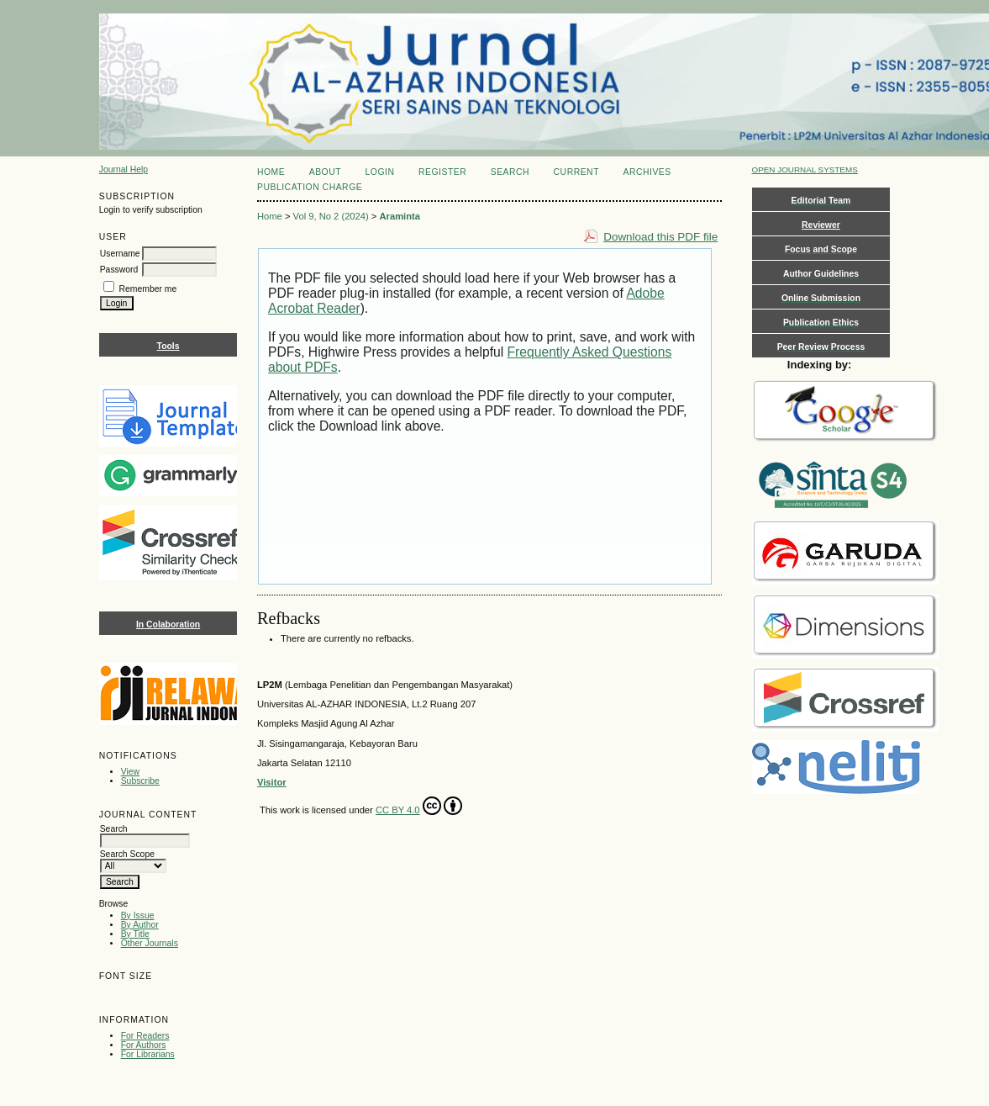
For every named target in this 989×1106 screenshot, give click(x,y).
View (130, 771)
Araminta (400, 216)
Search (510, 172)
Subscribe (140, 781)
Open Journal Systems (805, 169)
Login (380, 172)
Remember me (148, 289)
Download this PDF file (660, 236)
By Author (140, 924)
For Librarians (148, 1054)
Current (576, 172)
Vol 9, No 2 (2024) (331, 216)
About (325, 172)
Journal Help (123, 169)
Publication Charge (309, 187)
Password (119, 269)
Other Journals (149, 943)
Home (271, 172)
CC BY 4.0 (419, 805)
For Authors (143, 1045)
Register (442, 172)
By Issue (138, 915)
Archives (647, 172)
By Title (135, 934)
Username (120, 253)
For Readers (145, 1035)
